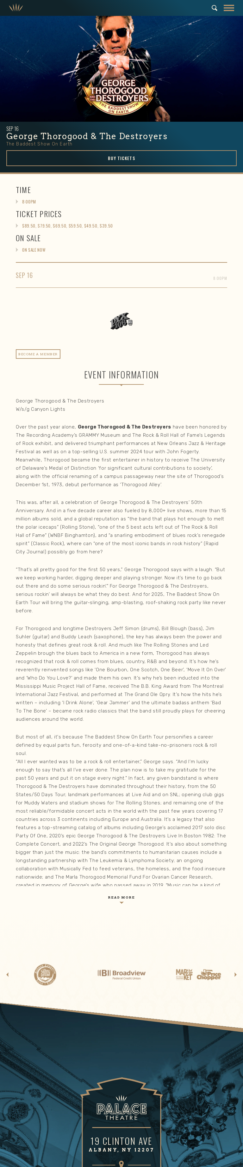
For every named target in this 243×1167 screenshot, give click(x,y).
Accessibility (166, 989)
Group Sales (34, 982)
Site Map (143, 1160)
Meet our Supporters (43, 1041)
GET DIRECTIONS (121, 808)
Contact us (164, 1048)
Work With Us (166, 1122)
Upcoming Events (40, 968)
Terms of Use (120, 1160)
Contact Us (165, 1129)
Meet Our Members (172, 1041)
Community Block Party (46, 1080)
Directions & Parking (174, 968)
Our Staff (163, 1101)
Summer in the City (42, 1073)
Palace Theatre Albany (16, 8)
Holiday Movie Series (43, 1087)
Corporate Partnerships (46, 1034)
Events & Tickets (42, 955)
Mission (161, 1080)
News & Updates (170, 1108)
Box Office (33, 975)
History (161, 1073)
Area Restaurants (171, 975)
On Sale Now (33, 250)
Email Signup (35, 996)
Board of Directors (172, 1094)
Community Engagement (49, 1061)
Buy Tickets (121, 158)
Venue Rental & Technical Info (184, 1115)
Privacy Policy (93, 1160)
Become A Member (38, 354)
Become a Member (172, 1027)
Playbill (29, 1048)
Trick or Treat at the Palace (50, 1094)
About (160, 1061)
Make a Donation (39, 1027)
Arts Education (37, 1101)
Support (32, 1015)
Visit (159, 955)
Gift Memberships (171, 1034)
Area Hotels (165, 982)
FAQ (157, 996)
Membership (167, 1015)
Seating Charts (37, 989)
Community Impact (172, 1087)
